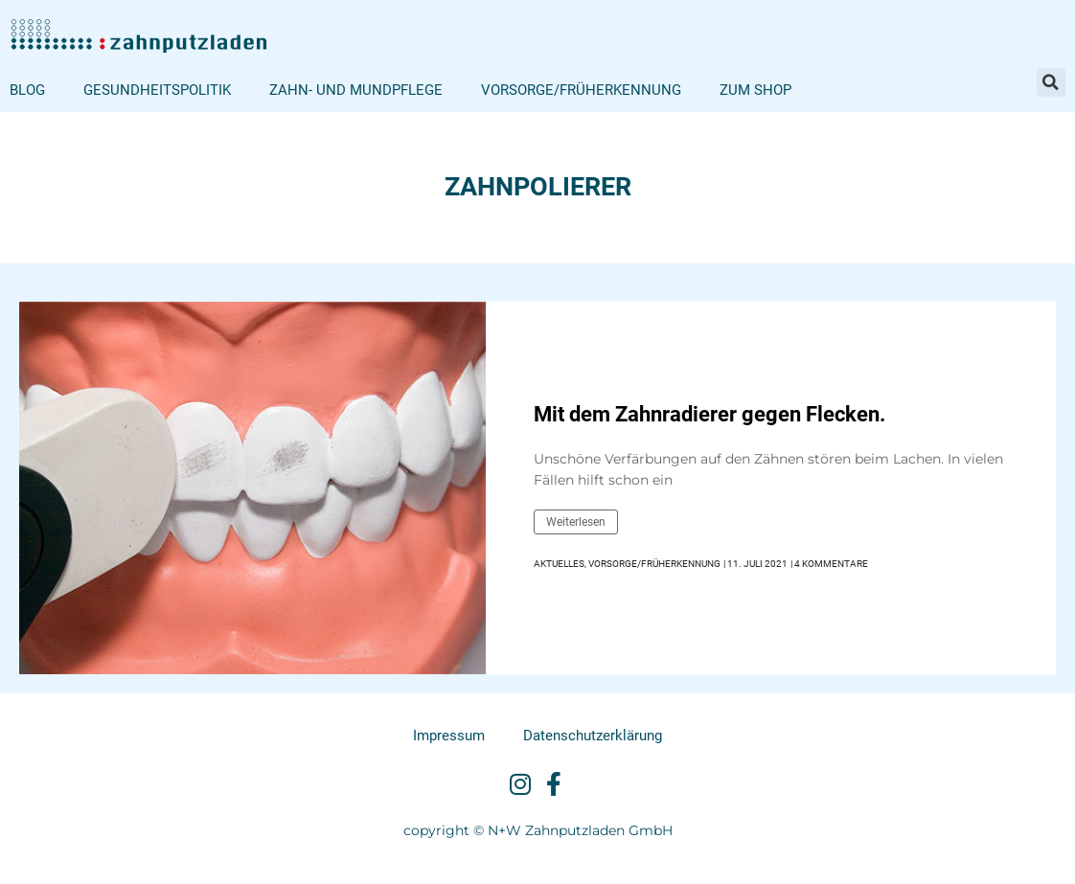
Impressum (449, 735)
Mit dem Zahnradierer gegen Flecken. (709, 414)
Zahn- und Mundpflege (356, 90)
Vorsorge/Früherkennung (581, 90)
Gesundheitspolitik (157, 90)
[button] (1051, 82)
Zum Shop (755, 90)
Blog (27, 90)
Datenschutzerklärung (592, 735)
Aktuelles (559, 563)
